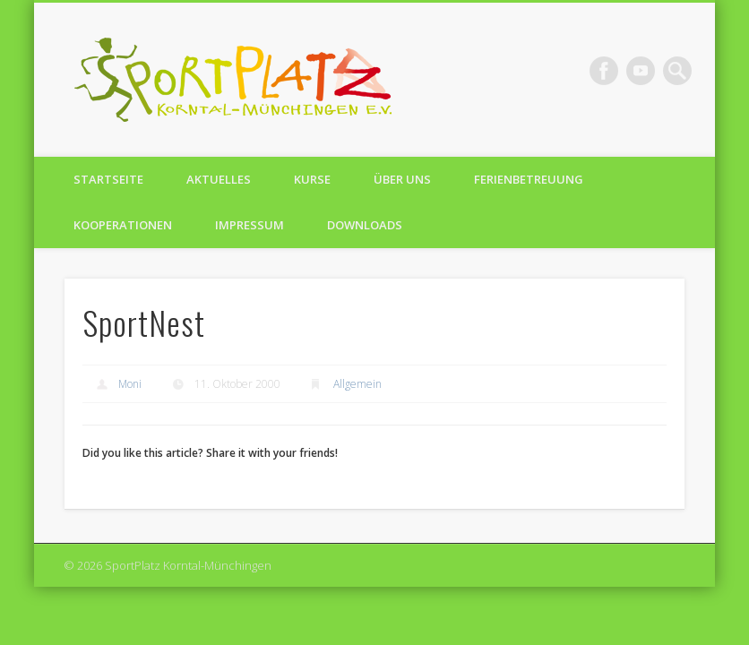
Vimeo (640, 70)
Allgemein (357, 383)
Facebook (604, 70)
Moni (130, 383)
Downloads (364, 225)
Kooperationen (122, 225)
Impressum (249, 225)
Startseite (108, 179)
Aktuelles (218, 179)
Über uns (402, 179)
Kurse (312, 179)
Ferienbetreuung (528, 179)
